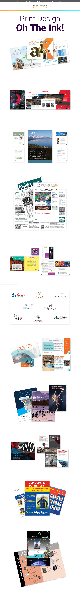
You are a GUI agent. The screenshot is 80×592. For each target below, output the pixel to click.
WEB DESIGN (28, 1)
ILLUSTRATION (40, 1)
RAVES (51, 1)
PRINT (18, 1)
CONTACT (61, 1)
